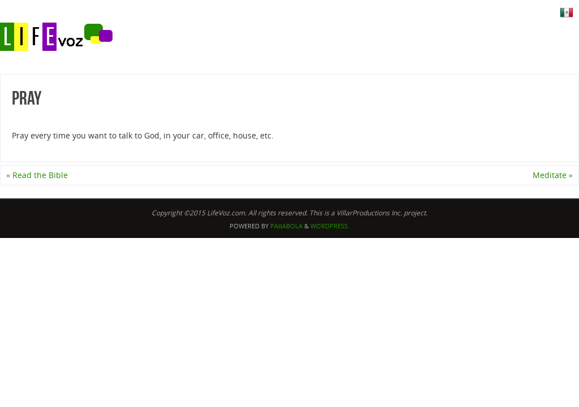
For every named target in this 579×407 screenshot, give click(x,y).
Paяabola (286, 226)
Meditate (553, 175)
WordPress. (329, 226)
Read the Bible (37, 175)
